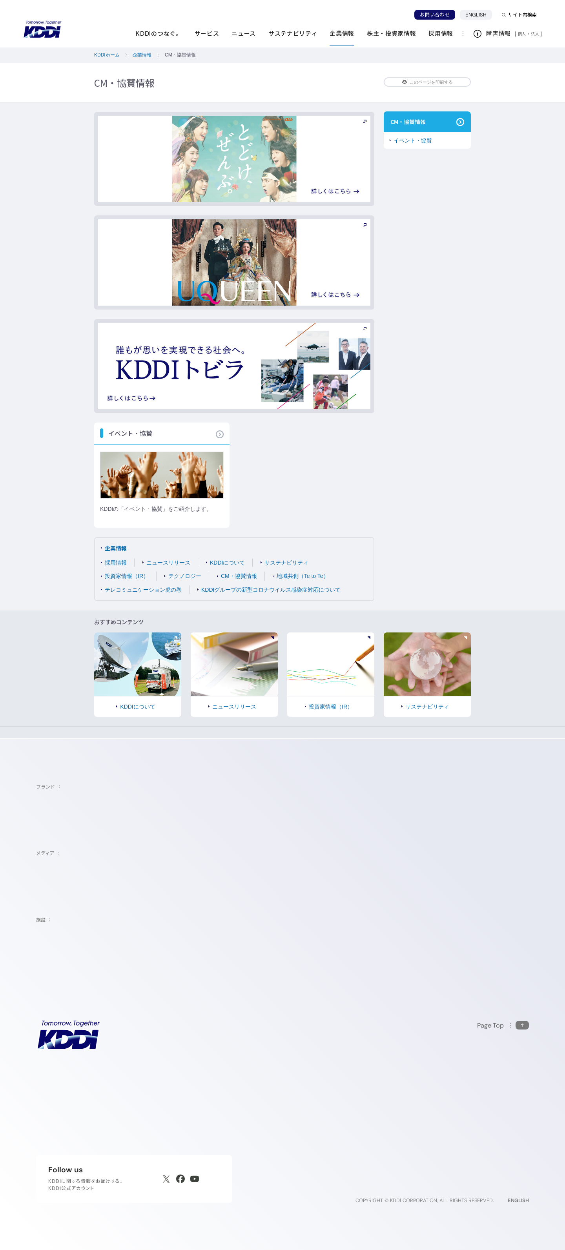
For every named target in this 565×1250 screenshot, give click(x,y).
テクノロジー (184, 576)
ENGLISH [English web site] (518, 1200)
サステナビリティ (286, 562)
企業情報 (116, 548)
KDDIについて (227, 562)
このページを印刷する (427, 82)
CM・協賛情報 (239, 576)
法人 (535, 33)
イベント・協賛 (413, 140)
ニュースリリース (168, 562)
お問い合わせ (435, 14)
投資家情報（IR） (127, 576)
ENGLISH (478, 14)
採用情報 (116, 562)
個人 (522, 33)
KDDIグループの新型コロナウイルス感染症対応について (271, 590)
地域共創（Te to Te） (303, 576)
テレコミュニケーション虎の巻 (143, 590)
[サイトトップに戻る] (42, 29)
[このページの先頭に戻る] (503, 1025)
